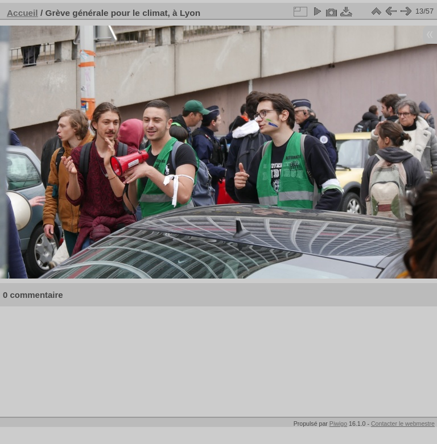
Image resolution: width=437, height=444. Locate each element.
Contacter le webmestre (403, 423)
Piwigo (338, 423)
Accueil (22, 13)
